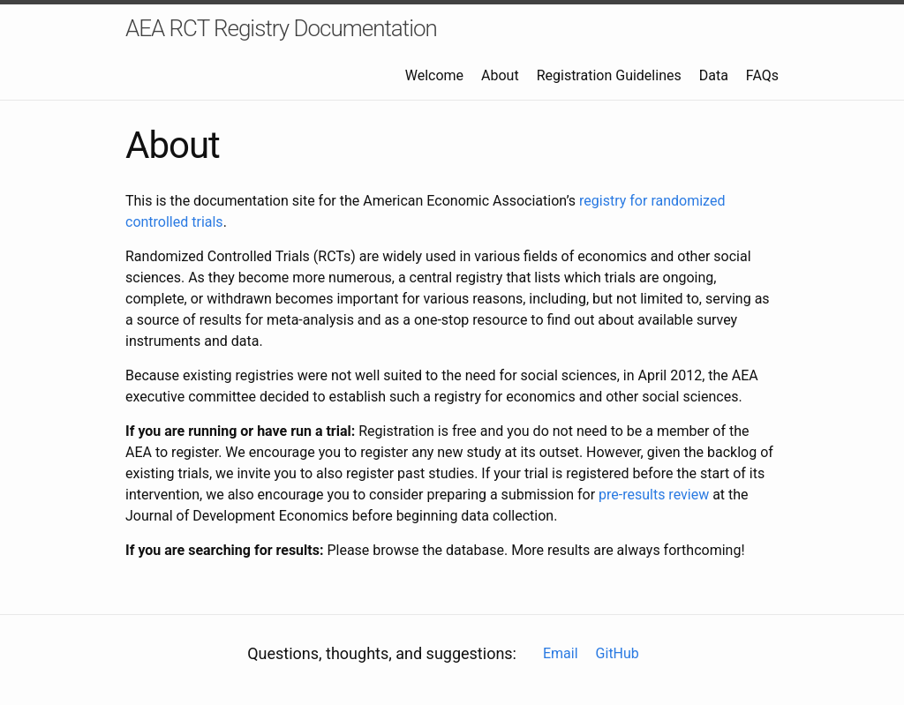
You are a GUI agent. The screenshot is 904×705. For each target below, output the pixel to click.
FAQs (762, 75)
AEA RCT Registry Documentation (281, 28)
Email (560, 653)
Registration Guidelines (609, 75)
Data (713, 75)
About (500, 75)
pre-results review (654, 494)
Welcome (434, 75)
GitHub (617, 653)
